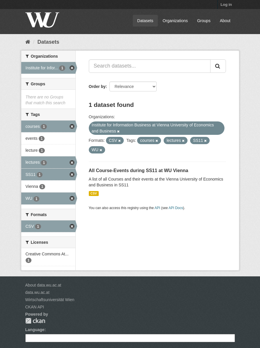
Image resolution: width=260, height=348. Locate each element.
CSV (94, 193)
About (225, 20)
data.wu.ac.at (37, 292)
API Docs (176, 208)
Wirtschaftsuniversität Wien (50, 299)
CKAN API (34, 307)
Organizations (175, 20)
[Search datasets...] (150, 66)
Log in (226, 4)
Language (35, 329)
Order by (97, 86)
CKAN (35, 321)
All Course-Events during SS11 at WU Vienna (138, 170)
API (157, 208)
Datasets (145, 20)
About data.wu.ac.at (43, 285)
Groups (204, 20)
